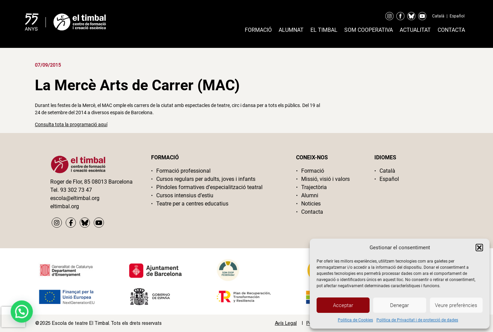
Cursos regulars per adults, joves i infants (205, 179)
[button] (479, 247)
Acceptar (343, 305)
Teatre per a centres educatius (192, 203)
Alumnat (291, 30)
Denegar (399, 305)
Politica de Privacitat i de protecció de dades (417, 320)
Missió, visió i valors (325, 179)
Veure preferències (456, 305)
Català (438, 16)
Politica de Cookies (355, 320)
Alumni (309, 195)
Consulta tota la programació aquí (71, 124)
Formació (258, 30)
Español (457, 16)
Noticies (311, 203)
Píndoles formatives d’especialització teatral (209, 187)
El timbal (323, 30)
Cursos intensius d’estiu (184, 195)
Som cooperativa (368, 30)
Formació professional (183, 171)
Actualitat (415, 30)
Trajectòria (314, 187)
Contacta (451, 30)
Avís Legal (286, 323)
